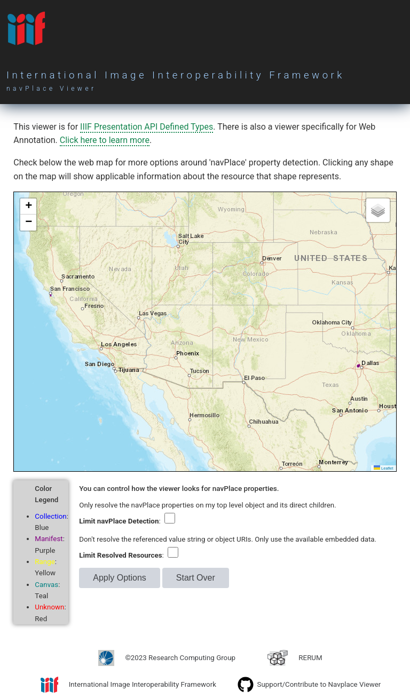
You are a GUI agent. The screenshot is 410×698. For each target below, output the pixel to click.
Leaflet (383, 468)
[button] (28, 207)
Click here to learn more (104, 140)
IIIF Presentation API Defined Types (146, 127)
